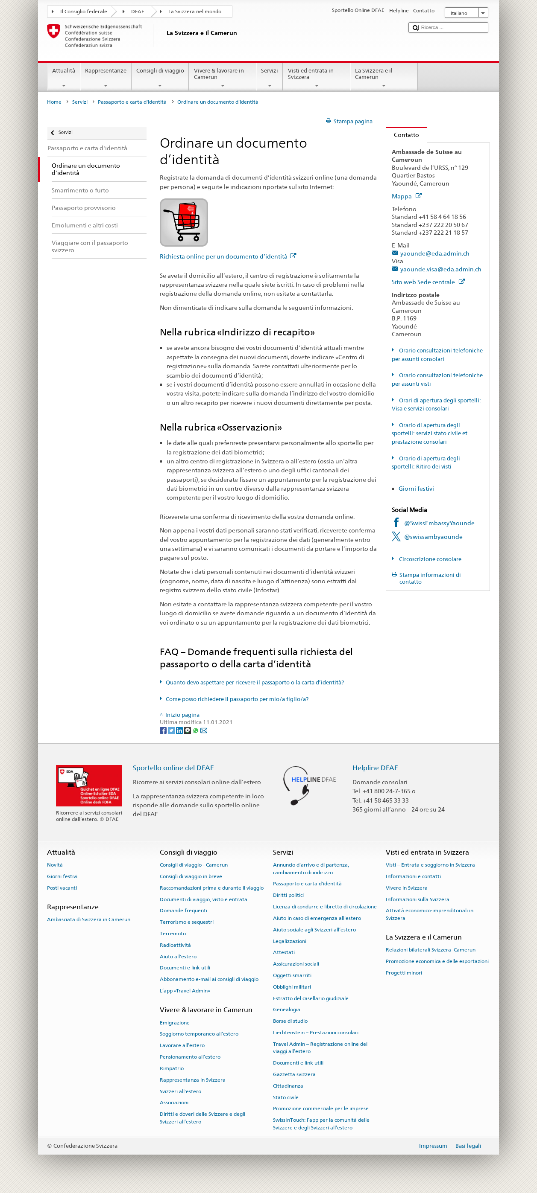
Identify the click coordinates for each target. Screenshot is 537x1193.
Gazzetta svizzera (294, 1074)
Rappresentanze (106, 78)
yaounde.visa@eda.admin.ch (440, 269)
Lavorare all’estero (182, 1045)
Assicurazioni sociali (296, 964)
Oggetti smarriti (292, 975)
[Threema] (188, 730)
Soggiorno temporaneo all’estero (199, 1034)
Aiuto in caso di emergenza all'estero (317, 918)
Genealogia (286, 1010)
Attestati (284, 952)
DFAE (137, 12)
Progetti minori (404, 973)
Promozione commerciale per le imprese (321, 1109)
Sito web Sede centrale (428, 281)
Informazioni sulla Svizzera (417, 899)
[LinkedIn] (180, 730)
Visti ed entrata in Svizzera (316, 78)
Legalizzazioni (289, 941)
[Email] (203, 730)
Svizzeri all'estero (180, 1091)
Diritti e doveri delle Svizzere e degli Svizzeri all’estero (202, 1117)
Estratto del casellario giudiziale (311, 998)
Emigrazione (175, 1022)
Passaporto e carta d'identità (132, 102)
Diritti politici (288, 895)
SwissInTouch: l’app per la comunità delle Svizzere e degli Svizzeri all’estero (321, 1123)
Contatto (402, 134)
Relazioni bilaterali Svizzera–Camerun (430, 950)
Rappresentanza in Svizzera (193, 1080)
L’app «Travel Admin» (185, 991)
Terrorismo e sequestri (187, 922)
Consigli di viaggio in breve (191, 876)
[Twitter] (172, 730)
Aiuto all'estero (178, 957)
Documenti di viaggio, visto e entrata (203, 899)
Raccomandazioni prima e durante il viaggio (212, 888)
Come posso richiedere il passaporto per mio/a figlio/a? (237, 699)
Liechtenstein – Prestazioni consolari (315, 1033)
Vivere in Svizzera (407, 888)
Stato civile (286, 1097)
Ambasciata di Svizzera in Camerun (88, 919)
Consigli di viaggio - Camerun (194, 865)
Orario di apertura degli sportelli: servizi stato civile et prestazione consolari (429, 433)
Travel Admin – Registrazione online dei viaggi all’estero (320, 1047)
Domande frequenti (183, 911)
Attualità (64, 78)
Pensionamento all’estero (190, 1057)
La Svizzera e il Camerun (384, 78)
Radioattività (175, 945)
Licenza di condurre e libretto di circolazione (325, 907)
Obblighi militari (292, 987)
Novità (55, 865)
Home (54, 102)
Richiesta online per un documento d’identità (228, 256)
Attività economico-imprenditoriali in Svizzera (429, 914)
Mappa (407, 196)
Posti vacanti (62, 888)
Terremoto (173, 934)
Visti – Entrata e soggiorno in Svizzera (430, 865)
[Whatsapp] (196, 730)
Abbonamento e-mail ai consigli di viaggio (209, 979)
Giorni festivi (416, 488)
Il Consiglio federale (83, 12)
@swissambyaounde (433, 536)
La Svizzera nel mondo (194, 12)
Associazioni (174, 1103)
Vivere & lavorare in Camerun (222, 78)
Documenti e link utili (185, 968)
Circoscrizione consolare (429, 559)
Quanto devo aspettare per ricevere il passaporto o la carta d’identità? (255, 682)
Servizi (270, 78)
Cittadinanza (288, 1086)
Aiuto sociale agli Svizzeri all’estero (314, 930)
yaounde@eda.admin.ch (435, 253)
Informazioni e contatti (413, 876)
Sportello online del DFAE (173, 768)
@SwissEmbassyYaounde (439, 523)
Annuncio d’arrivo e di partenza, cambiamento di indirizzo (311, 868)
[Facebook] (164, 730)
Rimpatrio (172, 1068)
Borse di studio (290, 1021)
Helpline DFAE (375, 768)
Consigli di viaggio (160, 78)
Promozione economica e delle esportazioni (437, 961)
